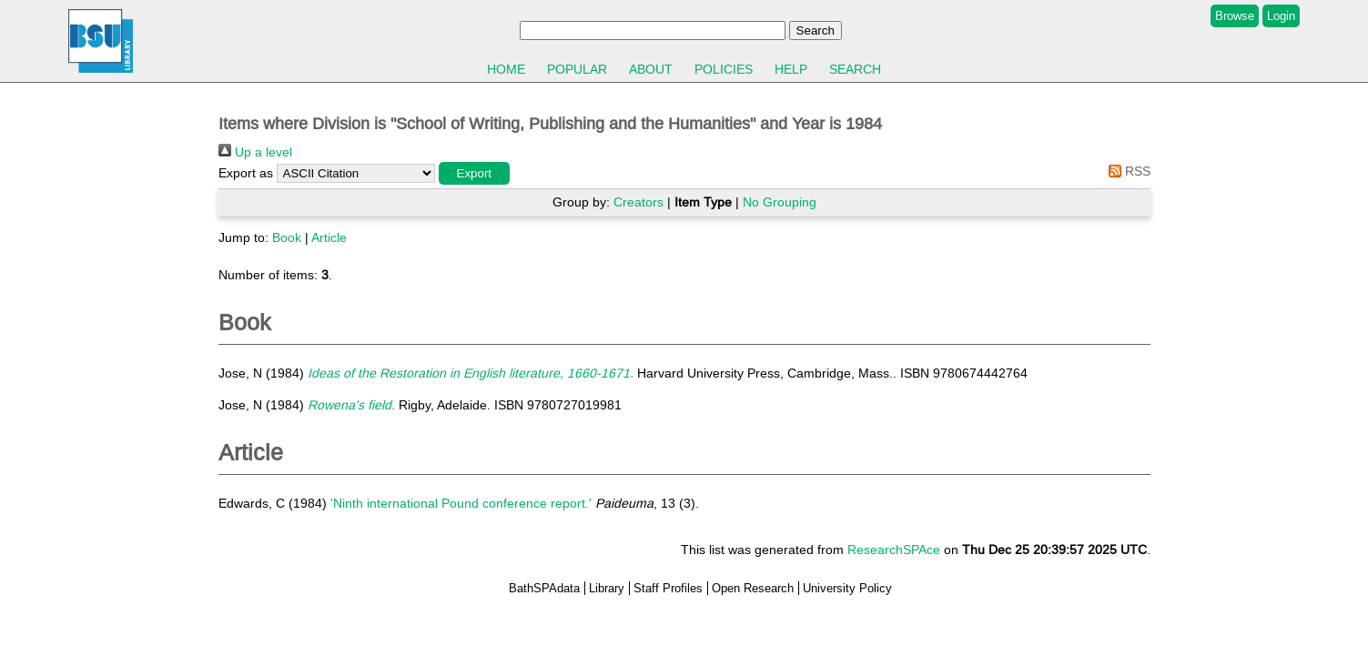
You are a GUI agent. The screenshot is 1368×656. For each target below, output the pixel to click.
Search (855, 69)
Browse (1234, 16)
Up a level (255, 152)
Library (606, 588)
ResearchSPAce (893, 549)
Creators (638, 202)
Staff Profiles (668, 588)
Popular (577, 69)
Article (329, 237)
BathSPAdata (544, 588)
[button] (475, 173)
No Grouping (779, 202)
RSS (1126, 171)
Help (791, 69)
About (651, 69)
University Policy (847, 588)
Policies (723, 69)
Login (1281, 16)
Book (286, 237)
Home (506, 69)
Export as (245, 173)
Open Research (753, 588)
